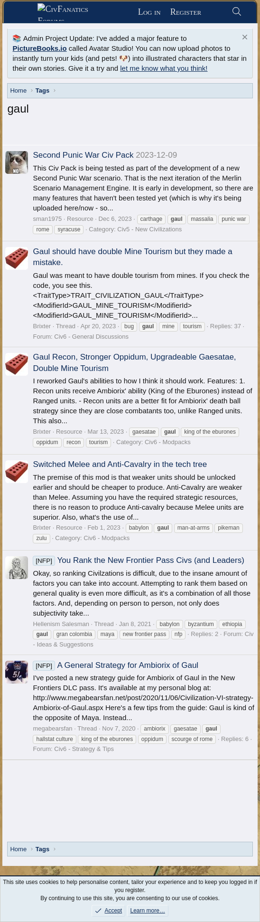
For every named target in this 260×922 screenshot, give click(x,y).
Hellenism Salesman (61, 623)
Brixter (42, 326)
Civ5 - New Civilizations (149, 229)
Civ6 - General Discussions (91, 336)
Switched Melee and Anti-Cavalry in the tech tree (120, 464)
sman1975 (47, 218)
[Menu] (24, 12)
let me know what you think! (163, 68)
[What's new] (216, 12)
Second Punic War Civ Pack (83, 155)
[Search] (236, 12)
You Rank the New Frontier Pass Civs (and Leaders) (138, 560)
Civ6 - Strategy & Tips (84, 748)
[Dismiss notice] (244, 38)
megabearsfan (52, 728)
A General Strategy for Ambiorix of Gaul (115, 665)
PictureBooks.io (39, 48)
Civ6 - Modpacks (168, 442)
